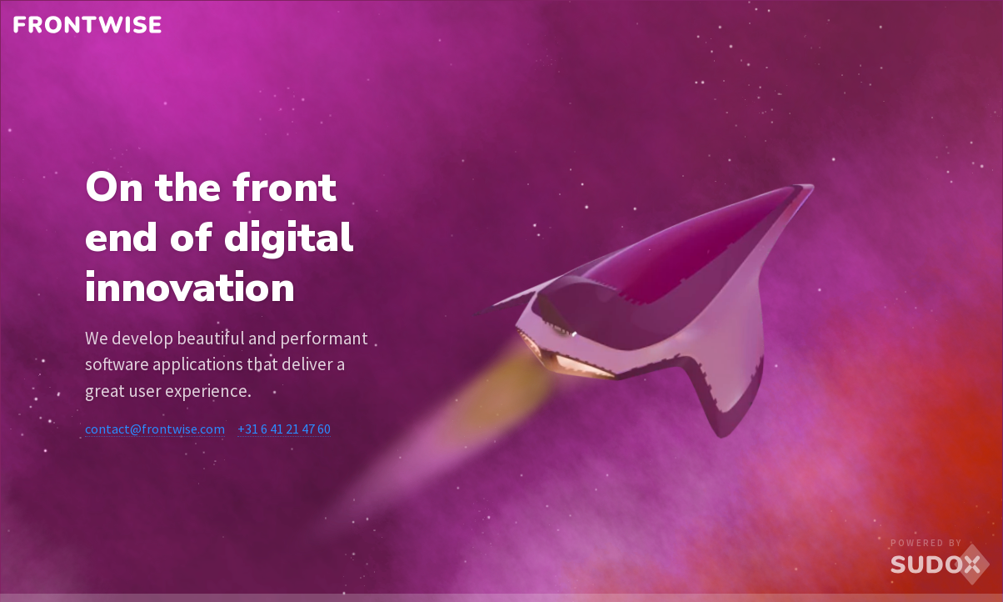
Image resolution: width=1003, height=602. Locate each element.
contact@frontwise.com (155, 429)
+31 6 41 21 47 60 (284, 429)
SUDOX (941, 565)
